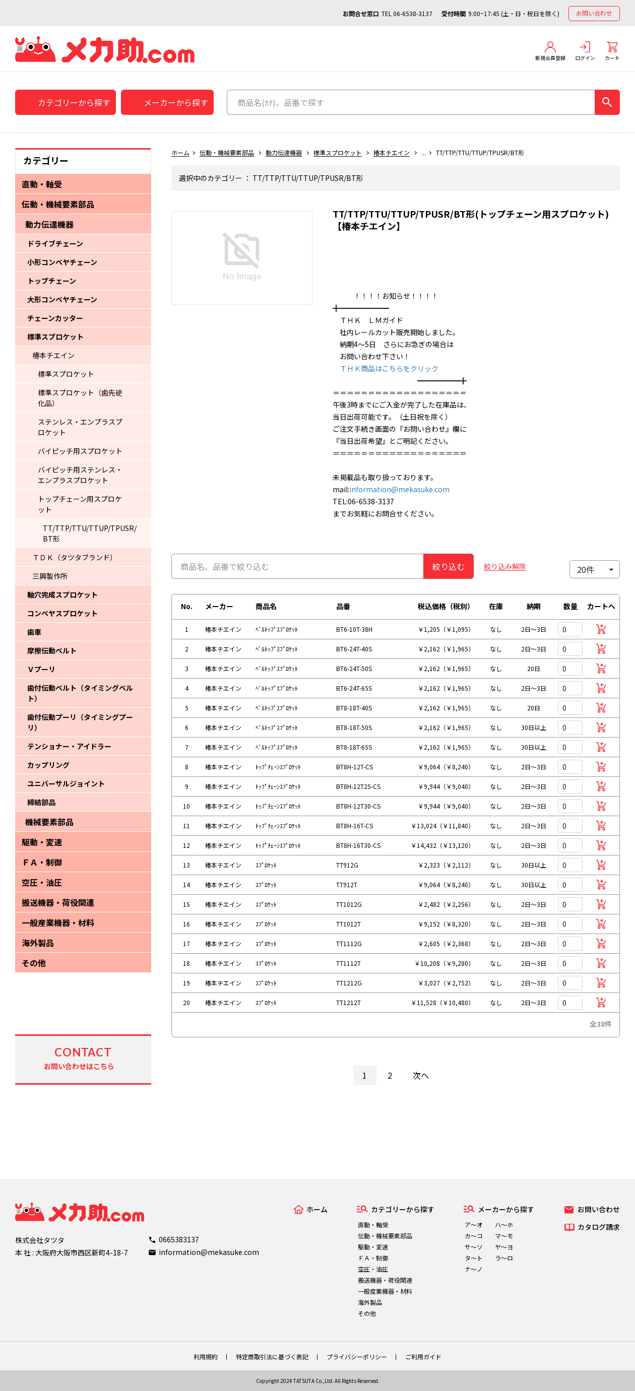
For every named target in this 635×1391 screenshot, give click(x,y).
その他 (34, 963)
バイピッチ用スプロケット (80, 451)
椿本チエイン (53, 355)
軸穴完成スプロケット (62, 594)
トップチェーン (51, 281)
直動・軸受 (42, 184)
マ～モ (504, 1235)
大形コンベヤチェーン (62, 299)
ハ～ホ (504, 1224)
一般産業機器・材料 (58, 922)
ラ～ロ (504, 1257)
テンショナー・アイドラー (69, 746)
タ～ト (474, 1257)
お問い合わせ (594, 13)
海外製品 (38, 943)
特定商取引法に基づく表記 (272, 1356)
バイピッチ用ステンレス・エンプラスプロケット (80, 475)
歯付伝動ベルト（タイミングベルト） (80, 693)
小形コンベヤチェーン (62, 262)
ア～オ (474, 1224)
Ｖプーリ (41, 669)
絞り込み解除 (505, 566)
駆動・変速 (42, 842)
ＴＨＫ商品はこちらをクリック (385, 368)
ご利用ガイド (423, 1356)
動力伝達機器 (49, 224)
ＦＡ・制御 (42, 862)
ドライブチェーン (55, 243)
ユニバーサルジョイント (66, 783)
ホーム (180, 152)
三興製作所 (50, 576)
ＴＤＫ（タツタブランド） (74, 557)
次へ (421, 1075)
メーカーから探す (176, 102)
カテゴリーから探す (74, 102)
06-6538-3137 (412, 13)
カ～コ (474, 1235)
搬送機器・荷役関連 (58, 902)
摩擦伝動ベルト (52, 650)
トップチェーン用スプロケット (80, 504)
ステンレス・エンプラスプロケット (80, 427)
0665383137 (179, 1239)
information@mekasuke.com (399, 489)
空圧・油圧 (42, 882)
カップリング (48, 765)
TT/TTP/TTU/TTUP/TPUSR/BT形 (90, 533)
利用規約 (206, 1356)
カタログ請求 (599, 1227)
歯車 (34, 632)
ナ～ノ (474, 1269)
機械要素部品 (49, 822)
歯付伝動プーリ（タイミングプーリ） (80, 722)
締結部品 (41, 802)
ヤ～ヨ (504, 1246)
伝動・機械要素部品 (58, 204)
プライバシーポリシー (357, 1356)
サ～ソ (474, 1246)
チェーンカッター (55, 318)
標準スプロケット (55, 337)
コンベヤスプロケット (62, 613)
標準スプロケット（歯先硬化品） (80, 397)
